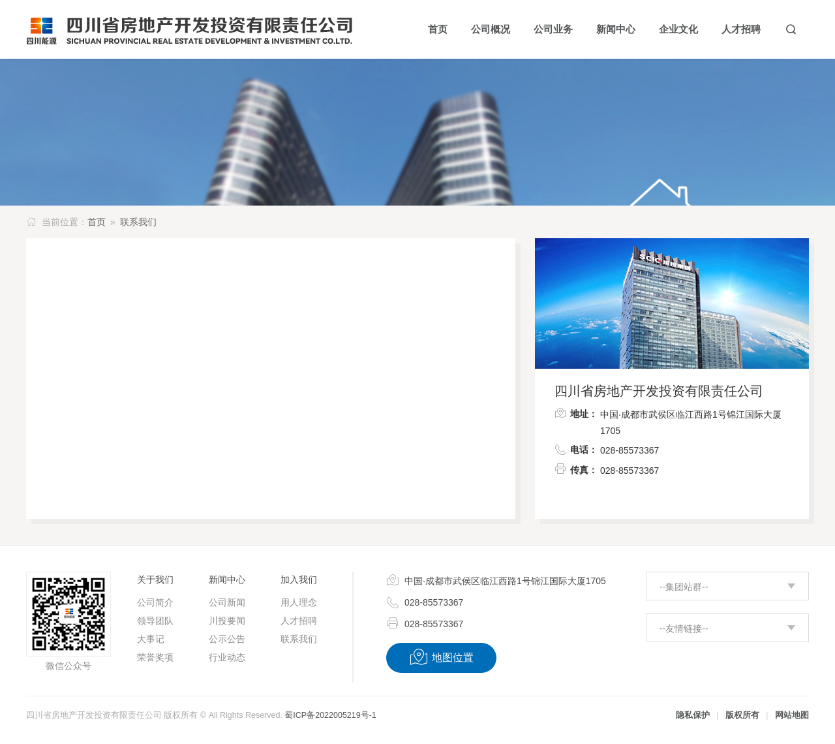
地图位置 (441, 657)
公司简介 (155, 602)
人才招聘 (299, 620)
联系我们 (138, 222)
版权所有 (742, 715)
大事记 (150, 639)
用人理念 (299, 602)
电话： (576, 448)
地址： (576, 413)
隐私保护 (693, 715)
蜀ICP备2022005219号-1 (330, 715)
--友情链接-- (684, 628)
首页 (96, 222)
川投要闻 (227, 620)
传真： (576, 469)
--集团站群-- (684, 586)
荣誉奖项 (155, 657)
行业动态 (227, 657)
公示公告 (227, 639)
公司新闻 (227, 602)
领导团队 (155, 620)
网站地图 (792, 715)
